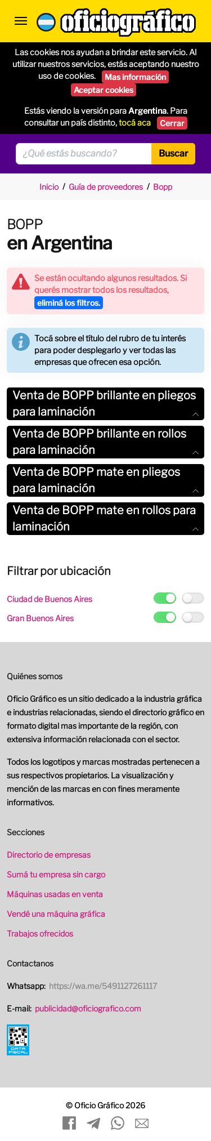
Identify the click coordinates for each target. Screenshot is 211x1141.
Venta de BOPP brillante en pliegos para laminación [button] (105, 403)
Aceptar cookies (103, 90)
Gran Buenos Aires (40, 618)
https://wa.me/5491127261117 (103, 986)
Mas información (135, 77)
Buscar (173, 153)
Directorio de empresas (49, 854)
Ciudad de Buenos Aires (49, 599)
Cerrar (172, 123)
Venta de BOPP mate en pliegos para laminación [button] (105, 480)
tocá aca (135, 123)
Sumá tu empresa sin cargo (56, 874)
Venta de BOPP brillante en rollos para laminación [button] (105, 442)
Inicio (49, 186)
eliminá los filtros (68, 302)
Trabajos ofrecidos (40, 933)
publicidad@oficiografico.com (88, 1008)
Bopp (162, 186)
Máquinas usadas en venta (55, 894)
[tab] (105, 403)
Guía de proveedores (106, 186)
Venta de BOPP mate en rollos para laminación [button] (105, 518)
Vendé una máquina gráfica (56, 914)
